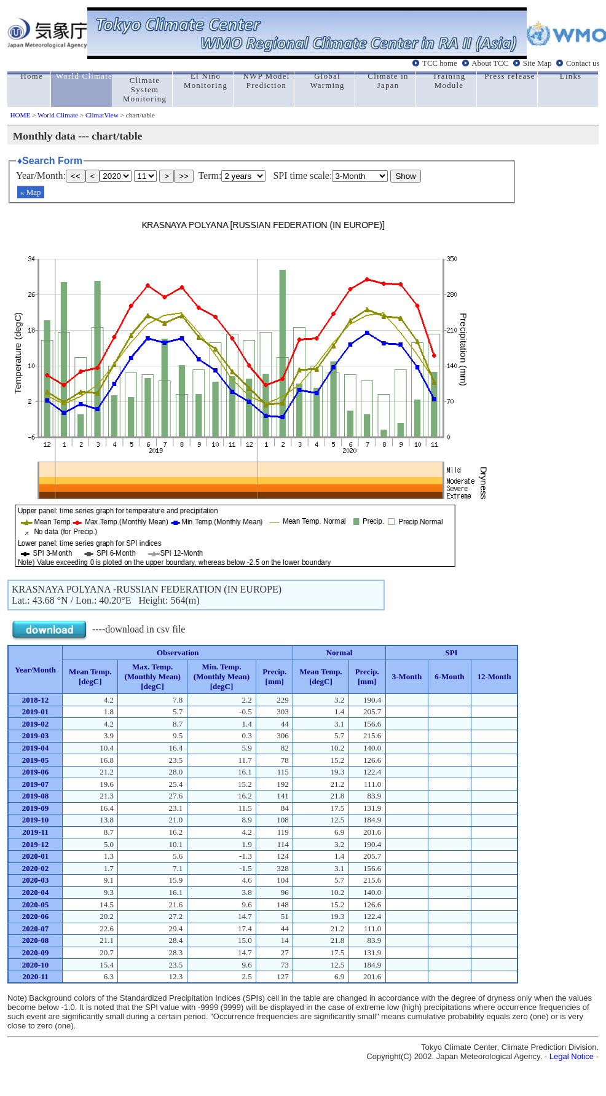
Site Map (537, 63)
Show (405, 176)
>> (184, 176)
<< (76, 176)
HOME (20, 115)
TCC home (439, 63)
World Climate (57, 115)
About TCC (489, 63)
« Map (30, 192)
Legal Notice (571, 1056)
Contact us (582, 63)
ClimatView (102, 115)
